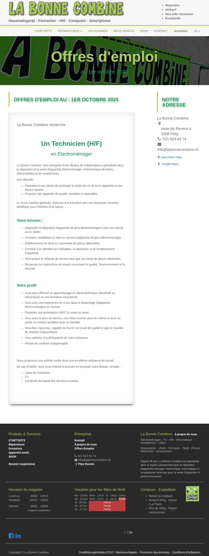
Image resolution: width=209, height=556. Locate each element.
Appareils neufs (19, 452)
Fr (125, 532)
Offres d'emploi (84, 448)
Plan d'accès (86, 464)
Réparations (16, 444)
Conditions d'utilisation (186, 552)
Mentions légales (126, 552)
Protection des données (154, 552)
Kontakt (79, 440)
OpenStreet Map (171, 157)
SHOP (12, 456)
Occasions (15, 448)
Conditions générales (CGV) (96, 552)
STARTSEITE (17, 440)
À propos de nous (85, 444)
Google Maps (169, 164)
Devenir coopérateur (22, 464)
